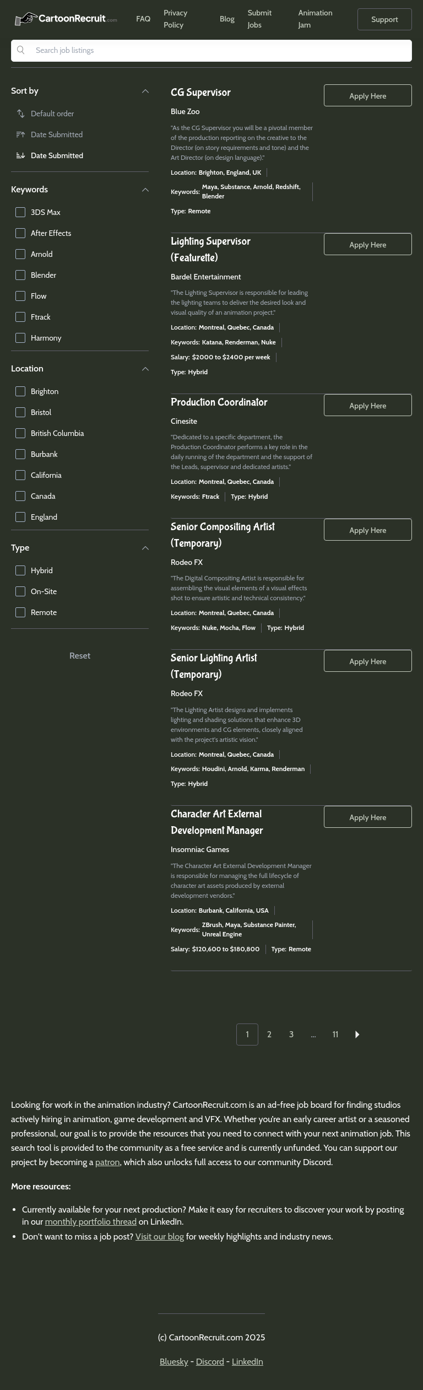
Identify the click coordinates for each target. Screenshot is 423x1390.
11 (335, 1034)
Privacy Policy (175, 19)
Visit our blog (159, 1236)
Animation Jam (316, 19)
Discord (210, 1361)
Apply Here (368, 96)
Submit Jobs (260, 19)
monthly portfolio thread (91, 1221)
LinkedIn (247, 1361)
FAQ (143, 19)
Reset (79, 655)
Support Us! (384, 22)
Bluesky (174, 1361)
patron (107, 1162)
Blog (227, 19)
